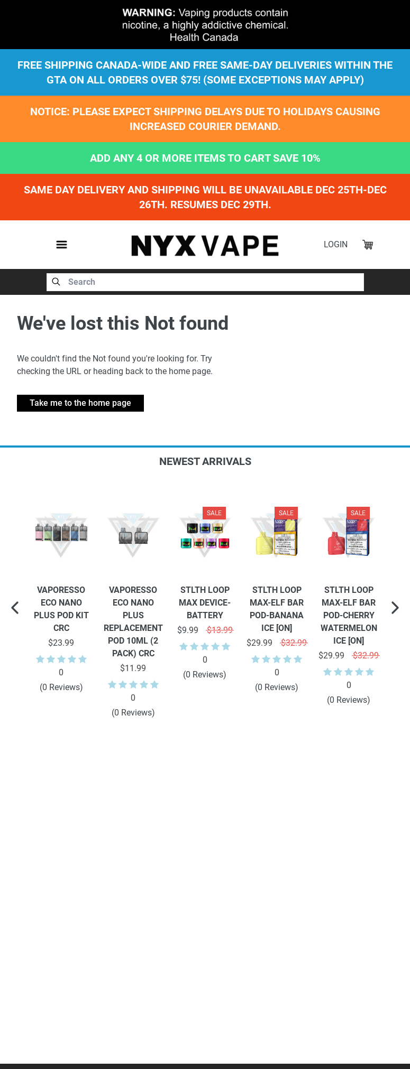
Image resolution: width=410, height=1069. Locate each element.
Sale (214, 513)
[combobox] (205, 282)
